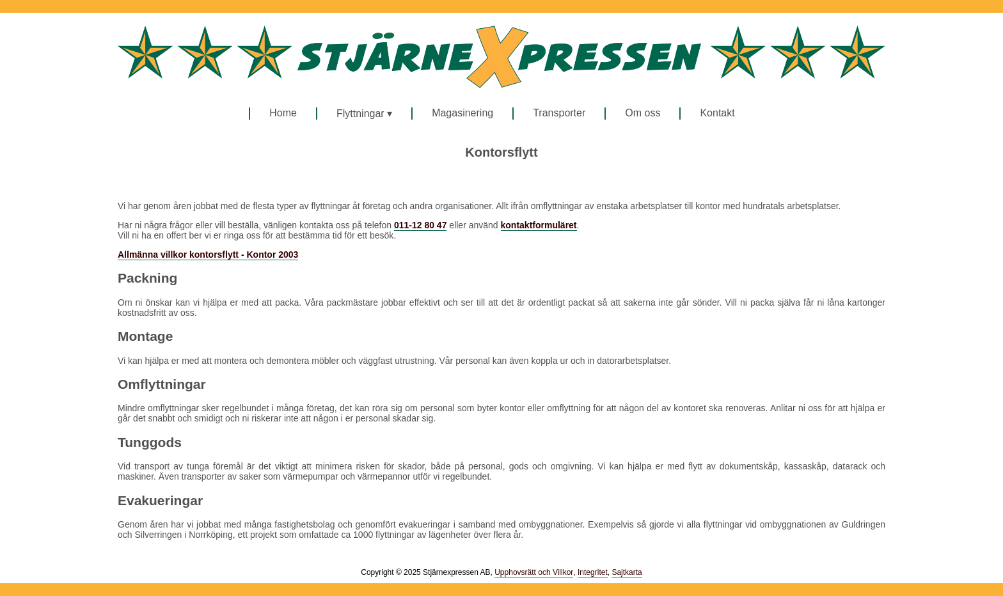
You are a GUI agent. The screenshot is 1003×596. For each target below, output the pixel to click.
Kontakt (717, 112)
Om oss (642, 112)
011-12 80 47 (420, 225)
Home (283, 112)
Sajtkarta (627, 572)
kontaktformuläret (539, 225)
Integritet (593, 572)
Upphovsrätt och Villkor (533, 572)
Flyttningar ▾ (364, 113)
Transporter (559, 112)
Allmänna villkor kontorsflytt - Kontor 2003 (208, 254)
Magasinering (462, 112)
